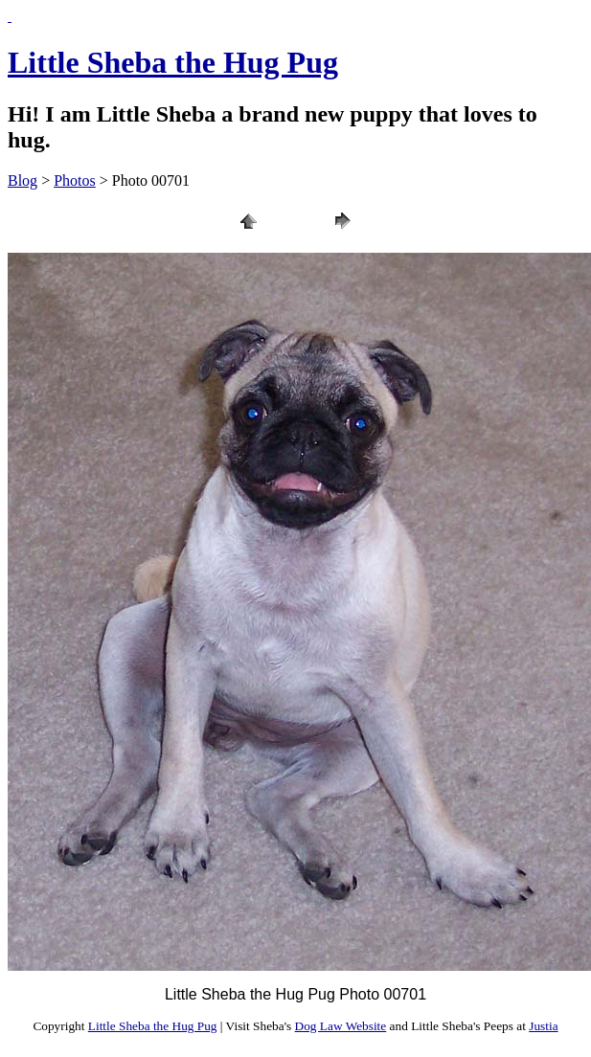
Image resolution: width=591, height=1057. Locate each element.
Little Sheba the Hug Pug (173, 62)
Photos (75, 180)
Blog (22, 180)
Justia (543, 1026)
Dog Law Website (341, 1026)
